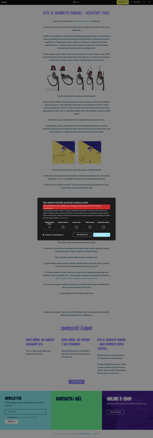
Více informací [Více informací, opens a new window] (63, 218)
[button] (53, 235)
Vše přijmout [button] (101, 235)
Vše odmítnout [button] (81, 235)
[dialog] (76, 219)
